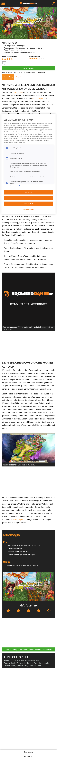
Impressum (28, 756)
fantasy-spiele (31, 72)
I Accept (28, 198)
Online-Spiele (22, 666)
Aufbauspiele (18, 660)
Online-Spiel (37, 98)
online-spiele (19, 72)
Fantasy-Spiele (10, 663)
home (4, 72)
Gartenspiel (18, 520)
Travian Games (35, 666)
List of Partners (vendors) (13, 186)
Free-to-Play (32, 663)
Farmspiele (18, 92)
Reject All (28, 192)
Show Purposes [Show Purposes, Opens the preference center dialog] (28, 209)
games (10, 72)
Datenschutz (28, 752)
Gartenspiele (43, 663)
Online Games (9, 666)
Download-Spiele (32, 660)
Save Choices (28, 203)
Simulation (8, 660)
